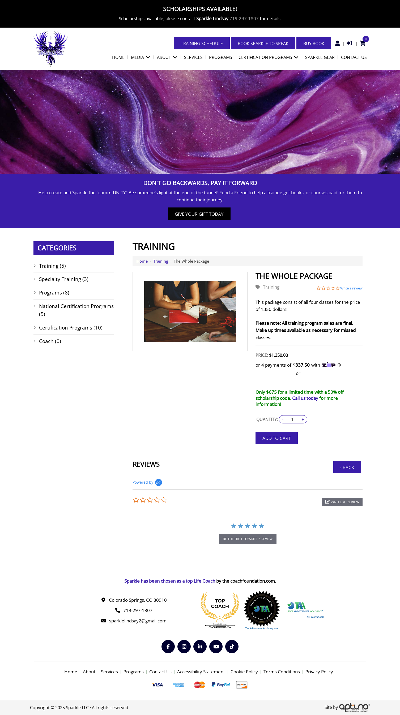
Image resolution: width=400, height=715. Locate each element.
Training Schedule (202, 43)
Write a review (351, 288)
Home (142, 261)
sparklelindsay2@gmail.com (138, 621)
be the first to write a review (248, 539)
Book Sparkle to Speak (263, 43)
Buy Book (313, 43)
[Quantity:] (292, 419)
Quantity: (267, 419)
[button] (342, 502)
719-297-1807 (244, 18)
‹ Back (347, 467)
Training (160, 261)
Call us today (305, 398)
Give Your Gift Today (199, 214)
